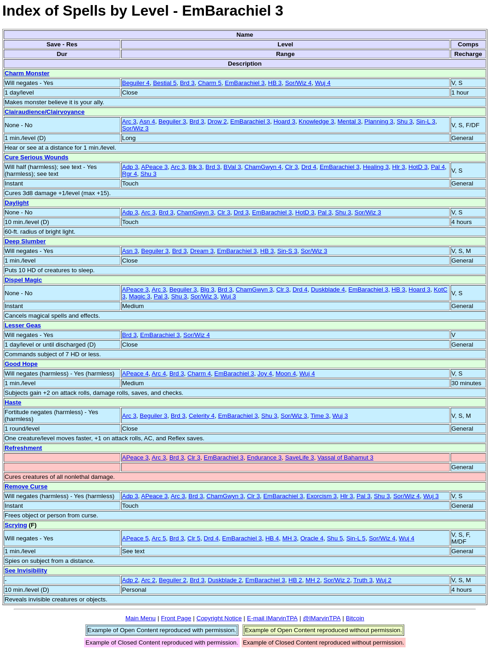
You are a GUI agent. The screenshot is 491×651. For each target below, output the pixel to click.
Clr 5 (193, 538)
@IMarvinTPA (321, 618)
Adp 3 (130, 166)
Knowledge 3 (316, 121)
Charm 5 (209, 82)
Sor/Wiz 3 (135, 128)
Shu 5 (335, 538)
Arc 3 (129, 121)
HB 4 (272, 538)
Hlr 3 (398, 166)
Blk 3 (195, 166)
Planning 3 (378, 121)
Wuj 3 (228, 296)
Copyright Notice (219, 618)
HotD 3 (417, 166)
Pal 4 (438, 166)
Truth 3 (362, 580)
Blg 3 (207, 289)
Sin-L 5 (356, 538)
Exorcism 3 (321, 496)
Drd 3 (241, 212)
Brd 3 (187, 82)
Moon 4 (286, 373)
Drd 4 (308, 166)
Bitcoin (355, 618)
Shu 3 (405, 121)
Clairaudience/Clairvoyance (45, 111)
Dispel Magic (23, 279)
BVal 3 (232, 166)
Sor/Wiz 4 (298, 82)
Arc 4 (159, 373)
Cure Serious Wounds (36, 157)
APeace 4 (135, 373)
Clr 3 (291, 166)
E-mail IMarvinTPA (272, 618)
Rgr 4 (129, 173)
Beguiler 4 (136, 82)
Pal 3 (325, 212)
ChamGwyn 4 (263, 166)
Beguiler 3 (172, 121)
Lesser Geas (23, 325)
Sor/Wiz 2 (336, 580)
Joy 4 (265, 373)
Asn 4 (147, 121)
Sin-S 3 (287, 250)
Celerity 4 (201, 415)
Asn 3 (130, 250)
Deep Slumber (25, 241)
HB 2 (295, 580)
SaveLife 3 (299, 457)
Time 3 (319, 415)
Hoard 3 (284, 121)
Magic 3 (140, 296)
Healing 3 (376, 166)
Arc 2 (148, 580)
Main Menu (140, 618)
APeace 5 (135, 538)
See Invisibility (26, 570)
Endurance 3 (264, 457)
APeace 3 (154, 166)
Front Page (176, 618)
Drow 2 (217, 121)
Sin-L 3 (425, 121)
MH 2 (312, 580)
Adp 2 (130, 580)
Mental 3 (349, 121)
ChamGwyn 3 (195, 212)
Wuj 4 (323, 82)
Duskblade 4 (328, 289)
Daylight (17, 202)
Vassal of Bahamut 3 (345, 457)
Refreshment (23, 447)
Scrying (16, 525)
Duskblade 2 (225, 580)
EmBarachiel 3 (245, 82)
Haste (13, 402)
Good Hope (21, 363)
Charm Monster (27, 73)
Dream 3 (202, 250)
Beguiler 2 (172, 580)
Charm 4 (199, 373)
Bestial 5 (164, 82)
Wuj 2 (383, 580)
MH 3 (289, 538)
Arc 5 (159, 538)
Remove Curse (26, 486)
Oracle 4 (311, 538)
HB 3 (275, 82)
